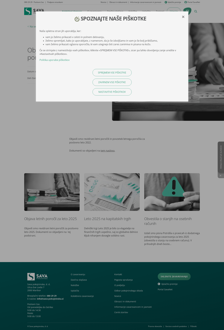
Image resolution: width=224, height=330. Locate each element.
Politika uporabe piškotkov (55, 60)
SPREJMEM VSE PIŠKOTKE (112, 72)
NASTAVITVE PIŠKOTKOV (112, 92)
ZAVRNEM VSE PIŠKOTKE (112, 82)
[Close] (183, 17)
